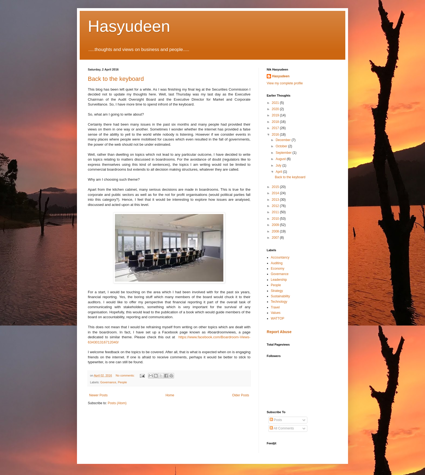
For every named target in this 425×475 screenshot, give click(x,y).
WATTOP (277, 318)
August (281, 159)
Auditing (276, 263)
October (282, 146)
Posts (276, 420)
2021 (276, 103)
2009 (276, 225)
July (279, 165)
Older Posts (240, 395)
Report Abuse (279, 332)
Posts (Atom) (117, 403)
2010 (276, 219)
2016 (276, 134)
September (284, 153)
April (279, 172)
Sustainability (280, 296)
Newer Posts (98, 395)
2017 (276, 128)
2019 (276, 115)
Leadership (279, 280)
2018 (276, 122)
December (284, 140)
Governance (108, 382)
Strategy (277, 291)
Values (276, 313)
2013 (276, 200)
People (122, 382)
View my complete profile (285, 83)
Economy (277, 268)
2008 (276, 231)
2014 (276, 193)
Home (170, 395)
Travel (275, 307)
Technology (279, 302)
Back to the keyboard (116, 78)
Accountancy (280, 257)
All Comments (282, 428)
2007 (276, 238)
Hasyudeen (129, 26)
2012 (276, 206)
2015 (276, 187)
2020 (276, 109)
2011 (276, 212)
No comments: (126, 375)
